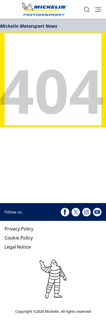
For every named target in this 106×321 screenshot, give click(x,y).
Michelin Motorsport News (28, 26)
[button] (86, 9)
